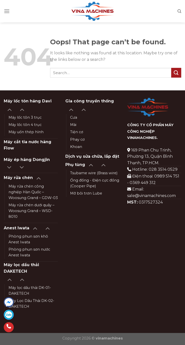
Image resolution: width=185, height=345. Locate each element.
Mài (73, 124)
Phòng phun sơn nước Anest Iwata (29, 252)
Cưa (73, 117)
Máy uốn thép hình (26, 132)
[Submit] (176, 73)
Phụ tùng (75, 164)
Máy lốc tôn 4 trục (25, 124)
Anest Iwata (16, 228)
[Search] (179, 11)
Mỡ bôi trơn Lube (86, 193)
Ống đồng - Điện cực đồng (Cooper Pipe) (94, 183)
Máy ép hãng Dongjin (27, 159)
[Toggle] (9, 109)
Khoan (76, 146)
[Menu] (7, 11)
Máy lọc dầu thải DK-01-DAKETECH (30, 290)
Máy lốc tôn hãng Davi (28, 101)
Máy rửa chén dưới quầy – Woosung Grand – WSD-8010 (31, 211)
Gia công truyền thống (89, 101)
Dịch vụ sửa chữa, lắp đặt (92, 156)
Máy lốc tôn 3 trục (25, 117)
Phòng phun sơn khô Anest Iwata (28, 239)
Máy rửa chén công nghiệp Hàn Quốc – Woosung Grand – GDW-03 (33, 192)
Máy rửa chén (18, 177)
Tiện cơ (76, 132)
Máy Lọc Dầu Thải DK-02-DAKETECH (31, 303)
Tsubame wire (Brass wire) (93, 173)
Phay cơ (77, 139)
